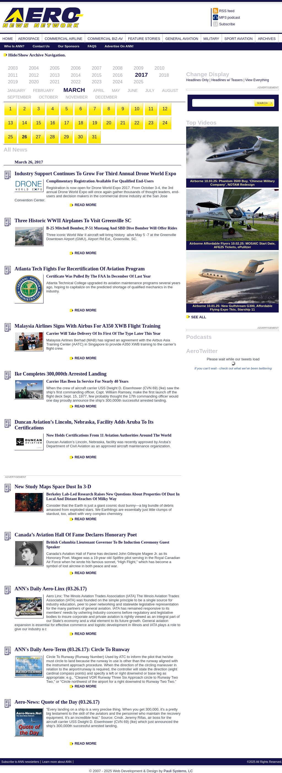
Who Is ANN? (14, 46)
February (43, 90)
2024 (118, 82)
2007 (97, 68)
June (133, 90)
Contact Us (41, 46)
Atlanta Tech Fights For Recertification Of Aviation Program (80, 269)
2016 (118, 75)
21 (122, 122)
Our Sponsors (68, 46)
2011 (13, 75)
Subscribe (227, 24)
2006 (76, 68)
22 (136, 122)
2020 (34, 82)
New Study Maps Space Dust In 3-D (53, 486)
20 (108, 122)
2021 (55, 82)
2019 (13, 82)
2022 (76, 82)
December (106, 97)
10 (136, 108)
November (77, 97)
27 (38, 137)
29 (66, 137)
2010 (159, 68)
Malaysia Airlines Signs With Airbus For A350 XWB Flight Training (87, 326)
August (170, 90)
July (149, 90)
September (19, 97)
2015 (97, 75)
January (16, 90)
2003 (13, 68)
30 (80, 137)
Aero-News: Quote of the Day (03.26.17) (57, 702)
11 (150, 108)
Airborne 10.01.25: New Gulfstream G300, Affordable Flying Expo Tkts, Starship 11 (232, 307)
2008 (118, 68)
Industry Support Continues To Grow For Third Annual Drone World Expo (95, 173)
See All (196, 317)
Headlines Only (197, 80)
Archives (266, 39)
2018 (164, 75)
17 (66, 122)
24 (164, 122)
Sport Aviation (238, 39)
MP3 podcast (229, 17)
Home (7, 39)
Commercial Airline (63, 39)
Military (211, 39)
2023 (97, 82)
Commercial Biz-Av (105, 39)
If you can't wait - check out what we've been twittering (233, 368)
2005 (55, 68)
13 (10, 122)
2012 (34, 75)
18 (80, 122)
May (116, 90)
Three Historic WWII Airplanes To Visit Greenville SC (73, 220)
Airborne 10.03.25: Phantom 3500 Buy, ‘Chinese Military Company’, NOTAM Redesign (232, 182)
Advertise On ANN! (119, 46)
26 (24, 137)
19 (94, 122)
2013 (55, 75)
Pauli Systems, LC (178, 771)
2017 (141, 75)
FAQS (92, 46)
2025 (138, 82)
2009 (138, 68)
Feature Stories (144, 39)
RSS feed (227, 11)
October (48, 97)
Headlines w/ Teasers (227, 80)
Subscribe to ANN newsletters (20, 761)
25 (10, 137)
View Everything (257, 80)
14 (24, 122)
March (74, 90)
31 (94, 137)
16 (52, 122)
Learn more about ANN (56, 761)
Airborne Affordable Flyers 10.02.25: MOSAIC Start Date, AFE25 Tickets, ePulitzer (232, 245)
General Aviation (181, 39)
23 (150, 122)
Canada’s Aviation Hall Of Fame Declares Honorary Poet (76, 535)
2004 (34, 68)
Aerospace (28, 39)
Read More (85, 205)
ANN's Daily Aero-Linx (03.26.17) (51, 588)
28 (52, 137)
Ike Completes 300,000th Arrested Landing (61, 374)
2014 (76, 75)
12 (164, 108)
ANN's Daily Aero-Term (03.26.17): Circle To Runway (72, 649)
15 (38, 122)
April (98, 90)
